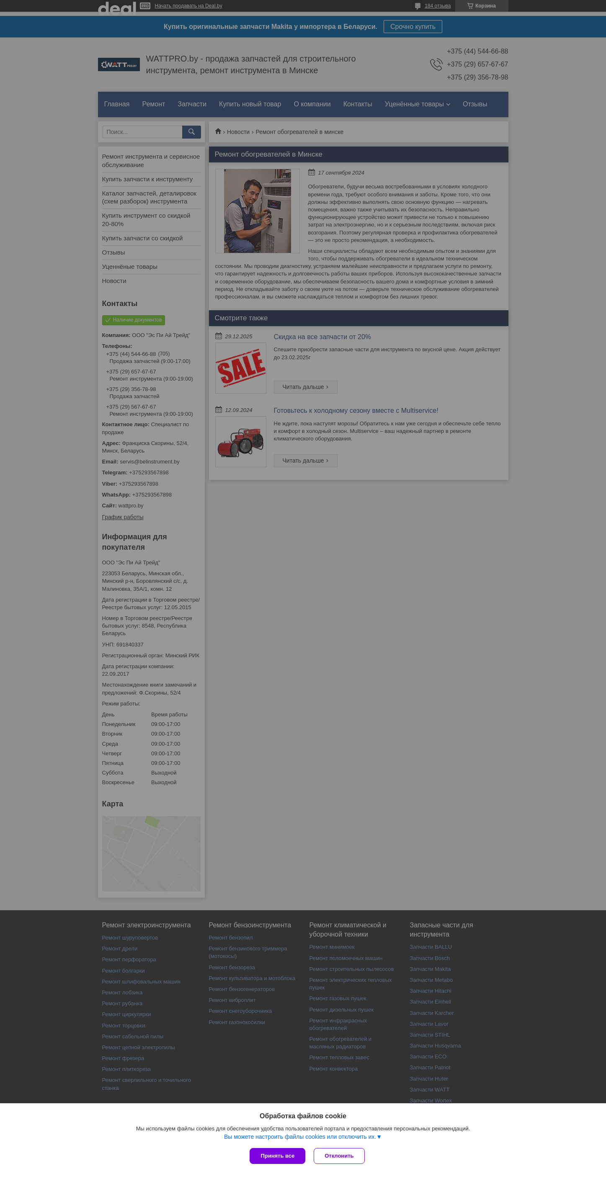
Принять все (277, 1156)
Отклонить (339, 1156)
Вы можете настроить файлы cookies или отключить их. (300, 1136)
